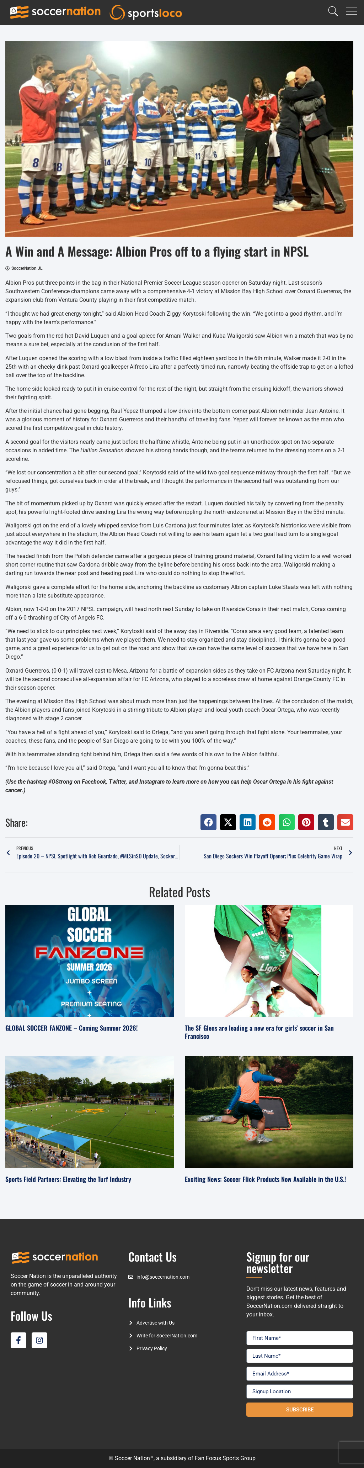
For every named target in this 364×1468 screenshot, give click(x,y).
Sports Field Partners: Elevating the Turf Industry (68, 1179)
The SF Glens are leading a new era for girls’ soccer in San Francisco (259, 1032)
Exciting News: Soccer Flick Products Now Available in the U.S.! (265, 1179)
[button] (208, 822)
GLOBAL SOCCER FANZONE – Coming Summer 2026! (71, 1027)
